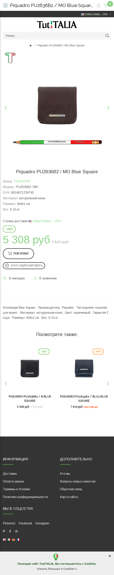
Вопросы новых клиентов (77, 481)
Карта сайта (69, 497)
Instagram (42, 523)
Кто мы (65, 473)
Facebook (25, 523)
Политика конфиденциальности (25, 497)
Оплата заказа (13, 481)
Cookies (90, 563)
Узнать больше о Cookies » (57, 569)
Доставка (10, 473)
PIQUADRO (22, 181)
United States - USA (44, 221)
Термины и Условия (16, 489)
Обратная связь (71, 489)
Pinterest (9, 523)
